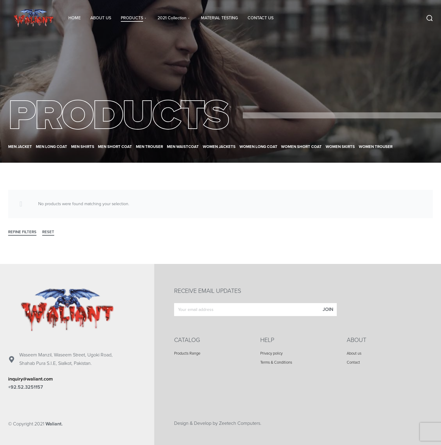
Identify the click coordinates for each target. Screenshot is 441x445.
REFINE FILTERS (22, 232)
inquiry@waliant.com (30, 379)
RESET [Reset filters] (48, 232)
